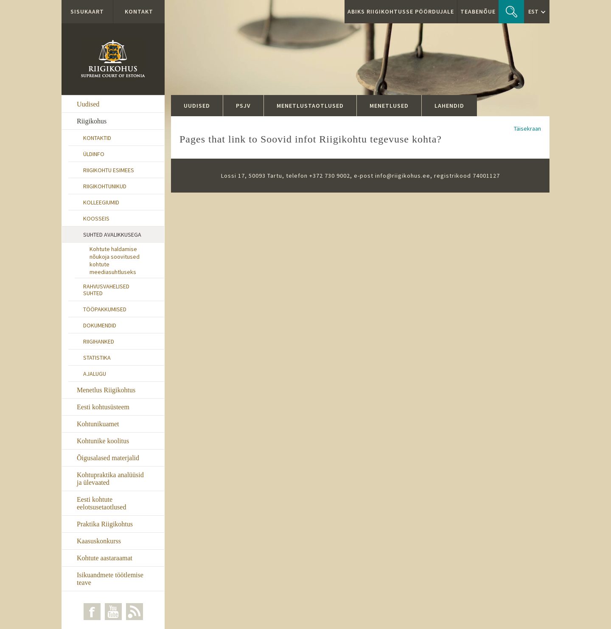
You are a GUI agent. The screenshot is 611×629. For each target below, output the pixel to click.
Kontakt (139, 11)
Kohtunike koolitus (103, 440)
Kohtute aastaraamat (104, 558)
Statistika (97, 357)
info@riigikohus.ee (402, 175)
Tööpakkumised (104, 309)
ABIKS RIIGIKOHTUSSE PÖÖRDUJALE (401, 11)
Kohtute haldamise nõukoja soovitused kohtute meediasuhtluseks (115, 260)
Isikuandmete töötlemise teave (110, 578)
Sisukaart (87, 11)
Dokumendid (99, 325)
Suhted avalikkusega (112, 234)
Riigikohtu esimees (108, 170)
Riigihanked (98, 341)
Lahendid (449, 105)
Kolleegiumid (101, 202)
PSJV (243, 105)
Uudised (88, 104)
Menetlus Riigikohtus (106, 390)
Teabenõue (478, 11)
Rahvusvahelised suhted (106, 289)
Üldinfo (93, 154)
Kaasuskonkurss (99, 541)
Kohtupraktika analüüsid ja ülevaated (110, 478)
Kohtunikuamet (98, 424)
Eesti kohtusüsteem (103, 407)
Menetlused (389, 105)
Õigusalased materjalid (108, 457)
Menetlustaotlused (310, 105)
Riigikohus (92, 121)
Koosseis (96, 218)
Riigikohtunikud (104, 186)
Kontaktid (97, 138)
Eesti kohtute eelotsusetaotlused (101, 503)
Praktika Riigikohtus (105, 524)
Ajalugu (94, 373)
